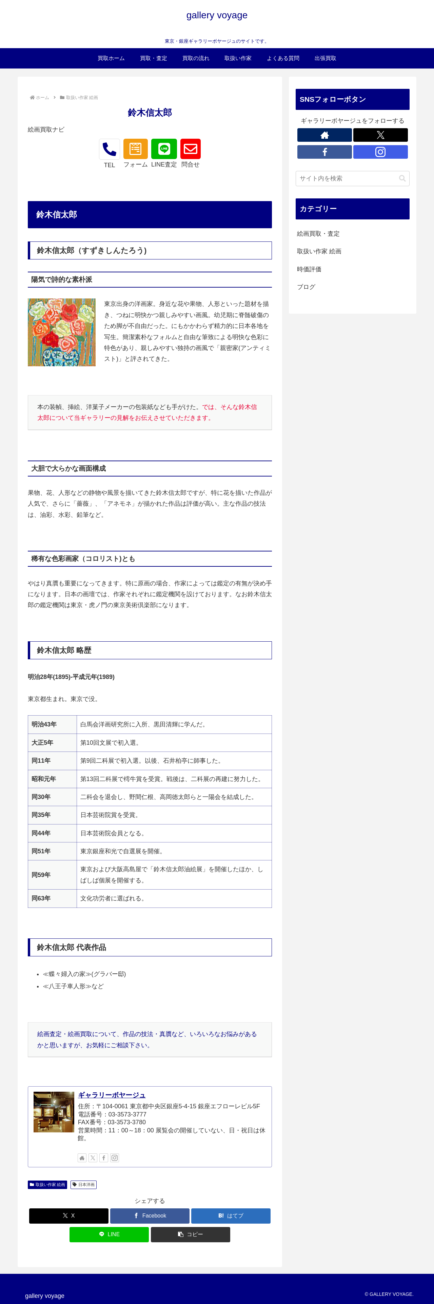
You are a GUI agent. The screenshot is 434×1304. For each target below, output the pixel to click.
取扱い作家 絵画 (47, 1184)
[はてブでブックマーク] (231, 1216)
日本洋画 (84, 1184)
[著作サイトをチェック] (82, 1157)
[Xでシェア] (68, 1216)
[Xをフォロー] (92, 1157)
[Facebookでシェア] (150, 1216)
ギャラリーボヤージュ (112, 1095)
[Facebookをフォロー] (103, 1157)
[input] (353, 178)
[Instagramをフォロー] (114, 1157)
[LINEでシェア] (109, 1234)
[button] (190, 1234)
